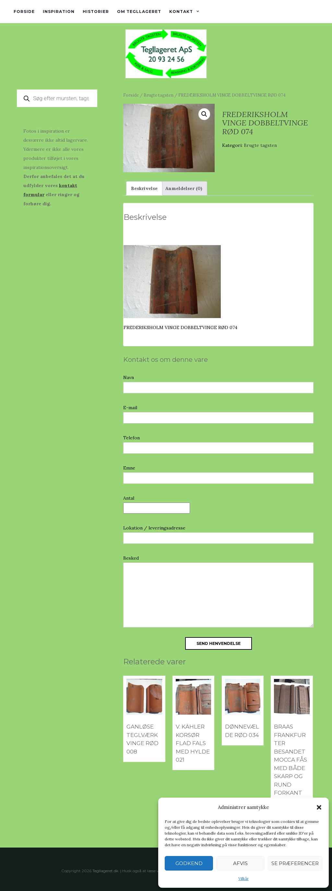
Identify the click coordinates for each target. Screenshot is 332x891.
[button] (319, 807)
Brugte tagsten (158, 95)
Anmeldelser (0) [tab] (183, 188)
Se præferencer (295, 863)
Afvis (240, 863)
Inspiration (59, 11)
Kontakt (181, 11)
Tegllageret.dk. (105, 870)
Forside (24, 11)
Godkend (189, 863)
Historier (96, 11)
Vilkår (243, 878)
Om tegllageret (139, 11)
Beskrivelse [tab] (144, 188)
